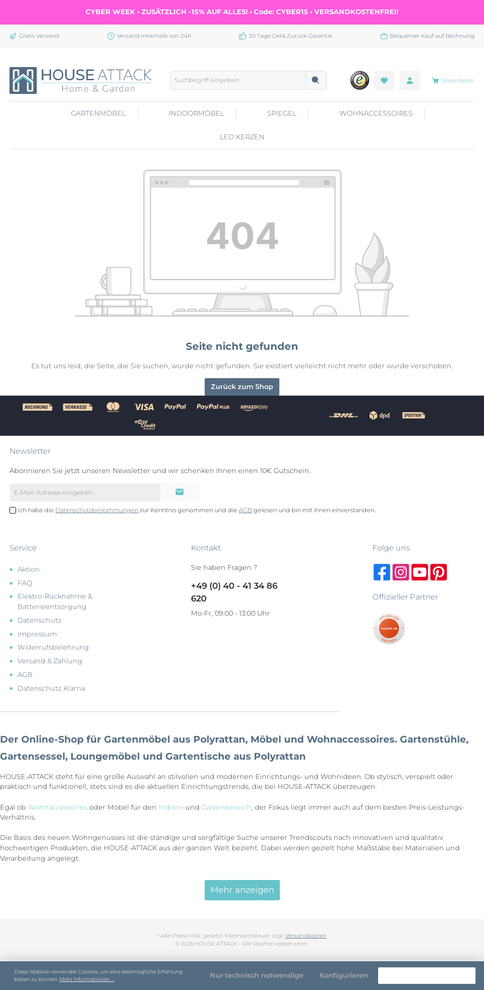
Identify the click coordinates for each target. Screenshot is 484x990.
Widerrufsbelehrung (53, 647)
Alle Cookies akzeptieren (427, 975)
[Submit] (180, 492)
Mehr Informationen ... (87, 979)
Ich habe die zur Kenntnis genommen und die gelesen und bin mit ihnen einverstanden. (196, 510)
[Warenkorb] (450, 80)
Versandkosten (306, 935)
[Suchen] (316, 80)
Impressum (37, 634)
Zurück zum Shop (242, 386)
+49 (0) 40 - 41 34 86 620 (234, 592)
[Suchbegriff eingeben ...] (238, 80)
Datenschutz (39, 620)
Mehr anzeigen (242, 890)
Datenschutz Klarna (51, 688)
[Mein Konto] (409, 80)
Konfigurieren (344, 975)
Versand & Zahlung (49, 661)
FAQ (24, 583)
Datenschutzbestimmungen (96, 510)
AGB (245, 510)
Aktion (28, 569)
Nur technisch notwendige (256, 975)
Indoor (169, 807)
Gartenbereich (226, 807)
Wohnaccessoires (57, 807)
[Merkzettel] (384, 80)
